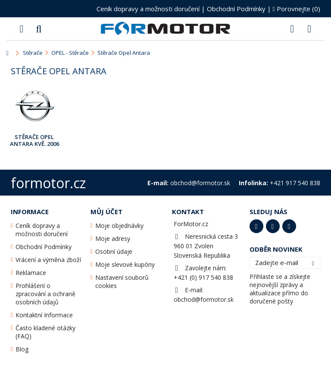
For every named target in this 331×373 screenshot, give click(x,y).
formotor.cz (48, 183)
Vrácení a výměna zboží (48, 260)
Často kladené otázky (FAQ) (45, 332)
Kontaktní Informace (44, 315)
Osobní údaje (113, 251)
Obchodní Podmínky (236, 8)
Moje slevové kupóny (125, 264)
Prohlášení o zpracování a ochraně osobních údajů (45, 293)
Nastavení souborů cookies (122, 281)
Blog (22, 349)
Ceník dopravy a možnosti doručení (148, 8)
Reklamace (31, 273)
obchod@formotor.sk (204, 299)
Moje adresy (112, 238)
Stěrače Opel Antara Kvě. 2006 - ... (34, 141)
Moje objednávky (119, 225)
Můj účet (106, 211)
